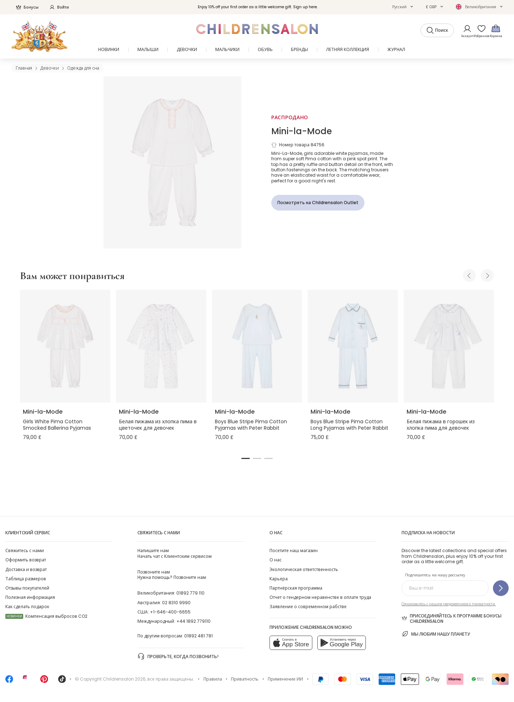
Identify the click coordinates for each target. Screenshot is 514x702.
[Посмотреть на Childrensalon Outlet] (317, 203)
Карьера (278, 579)
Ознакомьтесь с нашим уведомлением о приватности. (449, 604)
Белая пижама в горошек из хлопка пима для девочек (441, 424)
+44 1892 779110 (193, 621)
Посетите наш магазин (293, 550)
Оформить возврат (25, 560)
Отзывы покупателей (27, 588)
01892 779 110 (190, 593)
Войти (59, 7)
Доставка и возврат (26, 569)
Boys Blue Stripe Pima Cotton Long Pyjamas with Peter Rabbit (349, 424)
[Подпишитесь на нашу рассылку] (501, 588)
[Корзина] (496, 31)
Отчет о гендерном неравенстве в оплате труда (320, 597)
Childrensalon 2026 (124, 679)
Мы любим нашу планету (436, 633)
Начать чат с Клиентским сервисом (174, 553)
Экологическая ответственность (303, 569)
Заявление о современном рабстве (308, 606)
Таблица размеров (25, 579)
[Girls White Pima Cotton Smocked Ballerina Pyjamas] (65, 346)
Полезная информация (30, 597)
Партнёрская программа (295, 588)
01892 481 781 (198, 636)
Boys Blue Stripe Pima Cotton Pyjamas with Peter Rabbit (251, 424)
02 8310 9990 (176, 603)
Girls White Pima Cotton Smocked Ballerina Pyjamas (57, 424)
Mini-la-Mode (301, 131)
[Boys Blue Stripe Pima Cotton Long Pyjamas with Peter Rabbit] (353, 346)
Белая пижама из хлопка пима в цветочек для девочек (158, 424)
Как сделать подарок (27, 606)
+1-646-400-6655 (170, 612)
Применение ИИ (285, 679)
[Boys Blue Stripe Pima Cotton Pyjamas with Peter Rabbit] (257, 346)
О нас (275, 560)
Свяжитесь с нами (24, 550)
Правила (212, 679)
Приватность (244, 679)
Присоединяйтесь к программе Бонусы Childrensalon (452, 618)
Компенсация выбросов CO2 (46, 616)
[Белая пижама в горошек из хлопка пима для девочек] (449, 346)
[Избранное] (479, 31)
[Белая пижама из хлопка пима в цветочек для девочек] (161, 346)
